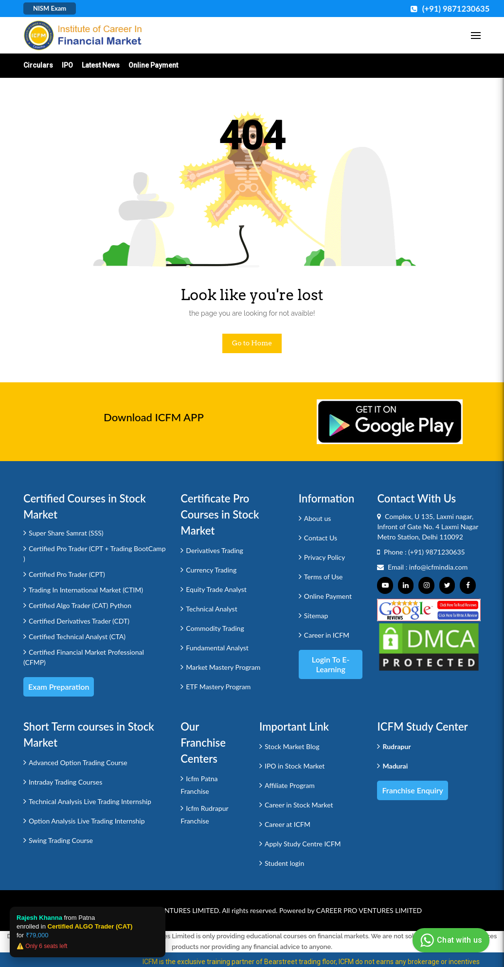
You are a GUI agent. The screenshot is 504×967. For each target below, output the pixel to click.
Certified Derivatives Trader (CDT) (79, 621)
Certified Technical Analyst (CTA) (77, 636)
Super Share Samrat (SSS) (66, 533)
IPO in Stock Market (294, 766)
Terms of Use (323, 577)
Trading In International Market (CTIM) (86, 590)
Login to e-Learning (331, 664)
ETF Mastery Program (218, 686)
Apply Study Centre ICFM (303, 844)
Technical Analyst (211, 609)
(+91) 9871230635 (436, 552)
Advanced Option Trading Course (78, 762)
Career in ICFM (326, 635)
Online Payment (153, 65)
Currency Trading (211, 570)
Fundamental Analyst (217, 648)
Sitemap (316, 615)
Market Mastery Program (223, 667)
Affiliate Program (290, 785)
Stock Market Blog (292, 746)
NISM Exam (49, 8)
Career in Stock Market (299, 805)
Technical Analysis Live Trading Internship (90, 801)
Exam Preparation (58, 686)
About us (317, 518)
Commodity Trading (215, 628)
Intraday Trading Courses (65, 782)
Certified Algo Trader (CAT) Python (80, 605)
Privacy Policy (324, 557)
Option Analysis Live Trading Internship (87, 821)
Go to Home (252, 343)
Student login (284, 863)
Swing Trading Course (61, 840)
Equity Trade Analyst (216, 589)
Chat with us (449, 940)
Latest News (101, 65)
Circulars (38, 65)
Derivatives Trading (214, 550)
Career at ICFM (287, 824)
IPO (67, 65)
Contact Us (320, 538)
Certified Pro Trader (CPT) (67, 574)
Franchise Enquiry (412, 790)
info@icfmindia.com (438, 567)
